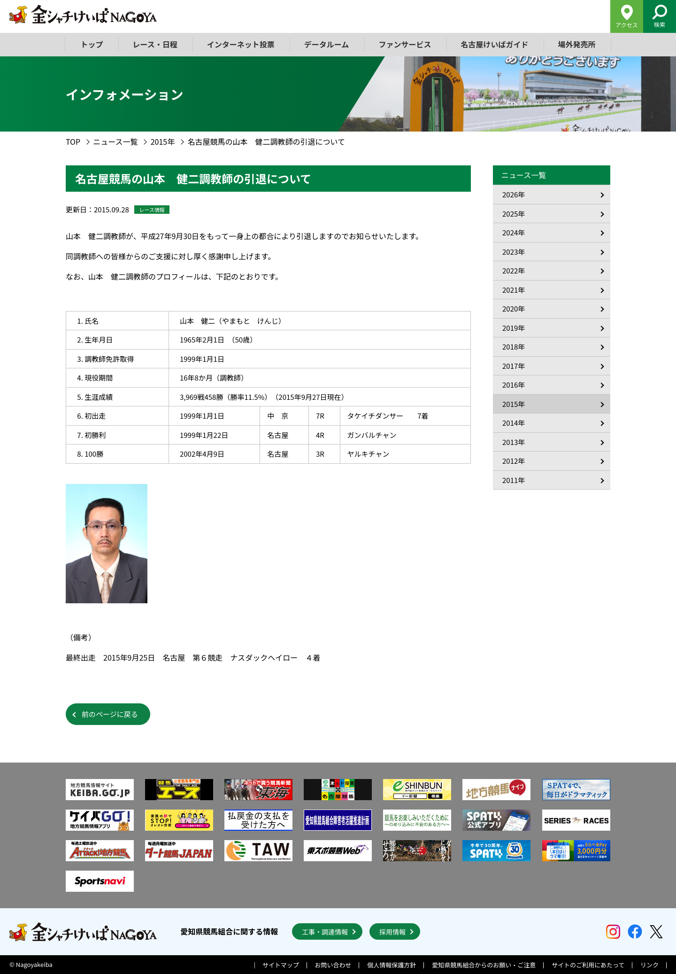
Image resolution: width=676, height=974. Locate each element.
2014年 (513, 423)
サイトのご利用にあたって (588, 964)
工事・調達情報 (325, 931)
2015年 (163, 141)
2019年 (513, 328)
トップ (92, 44)
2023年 (513, 252)
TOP (73, 141)
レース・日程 (155, 44)
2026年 (513, 194)
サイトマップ (280, 964)
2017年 (513, 366)
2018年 (513, 346)
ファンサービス (404, 44)
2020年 (513, 308)
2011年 (513, 480)
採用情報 (392, 931)
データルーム (326, 44)
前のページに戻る (110, 714)
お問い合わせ (333, 964)
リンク (649, 964)
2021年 (513, 290)
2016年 (513, 385)
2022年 (513, 270)
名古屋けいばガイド (494, 44)
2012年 (513, 461)
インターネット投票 (241, 44)
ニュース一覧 (115, 141)
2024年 (513, 232)
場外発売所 (576, 44)
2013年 (513, 442)
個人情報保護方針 (391, 964)
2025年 (513, 213)
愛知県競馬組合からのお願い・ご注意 (484, 964)
